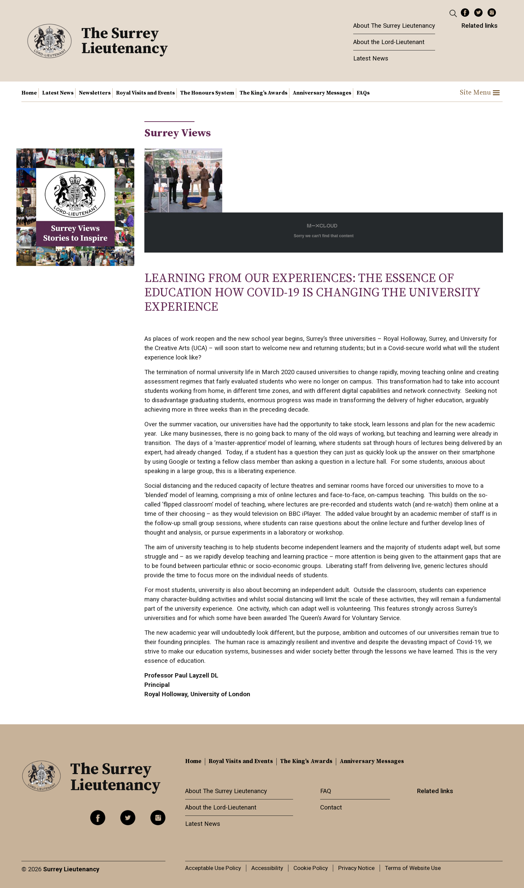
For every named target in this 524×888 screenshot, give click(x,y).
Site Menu (480, 93)
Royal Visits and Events (145, 93)
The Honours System (207, 93)
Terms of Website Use (413, 868)
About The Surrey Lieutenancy (394, 25)
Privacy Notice (356, 868)
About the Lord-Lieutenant (388, 42)
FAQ (325, 791)
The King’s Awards (263, 93)
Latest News (370, 58)
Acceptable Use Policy (213, 868)
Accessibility (267, 868)
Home (29, 93)
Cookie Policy (310, 868)
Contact (331, 807)
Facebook (465, 12)
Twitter (478, 12)
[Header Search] (454, 13)
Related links (480, 25)
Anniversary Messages (322, 93)
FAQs (363, 93)
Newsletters (95, 93)
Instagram (492, 12)
